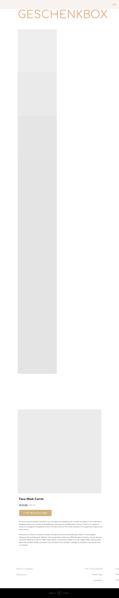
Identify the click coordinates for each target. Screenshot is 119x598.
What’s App (97, 574)
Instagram (97, 580)
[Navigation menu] (114, 4)
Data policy (21, 574)
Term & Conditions (24, 568)
